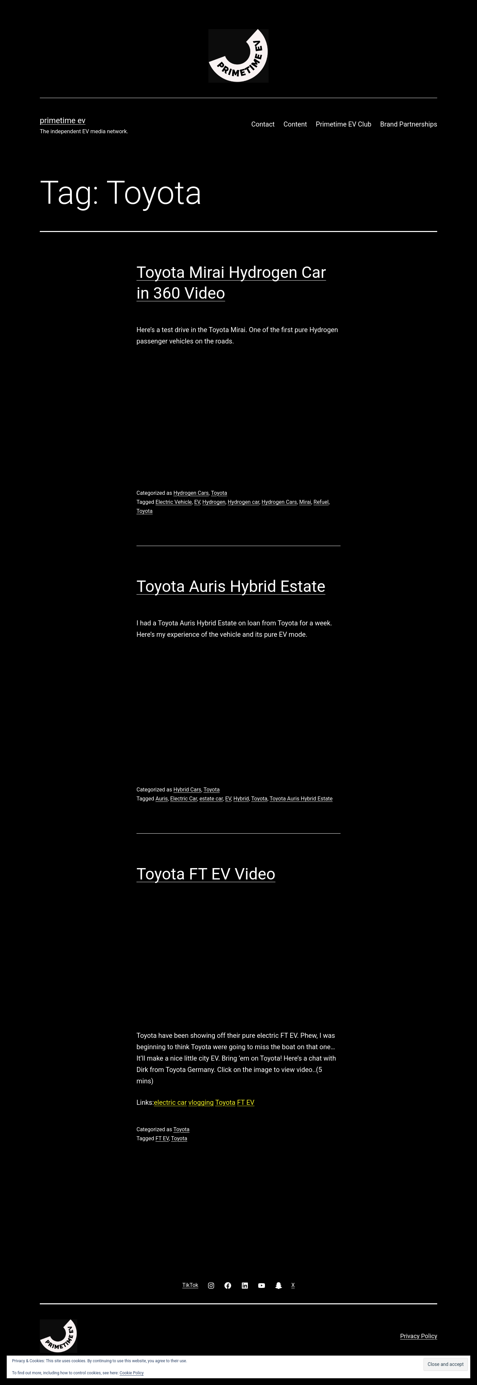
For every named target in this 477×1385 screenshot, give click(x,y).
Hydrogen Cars (190, 493)
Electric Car (183, 798)
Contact (263, 124)
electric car (170, 1102)
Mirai (305, 502)
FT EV (246, 1102)
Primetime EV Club (343, 124)
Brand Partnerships (408, 124)
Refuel (320, 502)
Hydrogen (213, 502)
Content (295, 124)
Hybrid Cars (187, 789)
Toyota (219, 493)
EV (197, 502)
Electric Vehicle (174, 502)
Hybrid (241, 798)
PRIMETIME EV (62, 120)
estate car (211, 798)
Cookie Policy (132, 1373)
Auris (162, 798)
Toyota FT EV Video (205, 873)
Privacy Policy (418, 1335)
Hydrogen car (243, 502)
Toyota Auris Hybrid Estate (230, 586)
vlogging (201, 1102)
